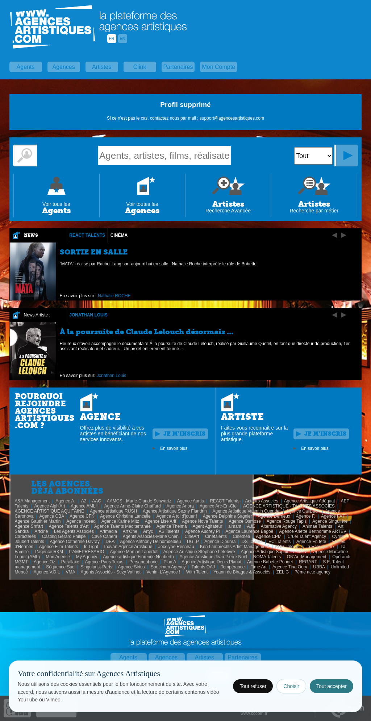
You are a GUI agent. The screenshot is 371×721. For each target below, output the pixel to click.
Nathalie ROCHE (114, 295)
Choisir (291, 686)
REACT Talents (87, 235)
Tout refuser (252, 686)
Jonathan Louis (88, 315)
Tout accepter (331, 686)
